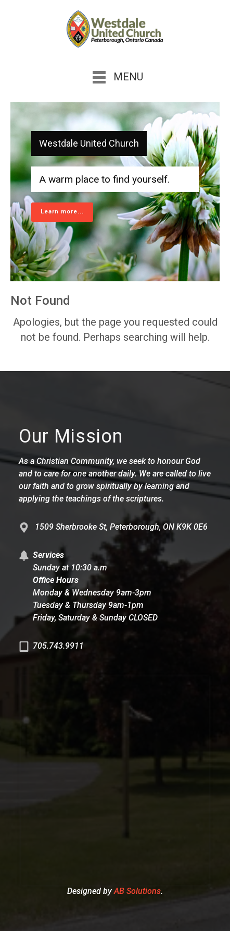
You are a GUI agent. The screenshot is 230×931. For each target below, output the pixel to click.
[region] (115, 191)
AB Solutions (137, 891)
